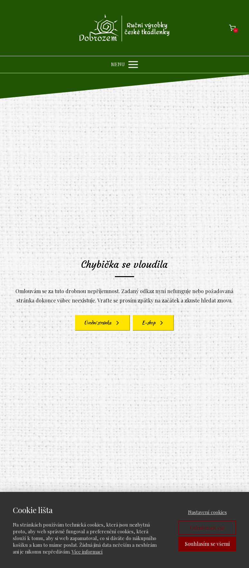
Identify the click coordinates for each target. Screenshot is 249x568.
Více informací (87, 551)
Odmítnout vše (207, 527)
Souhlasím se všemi (207, 543)
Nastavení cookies (207, 512)
